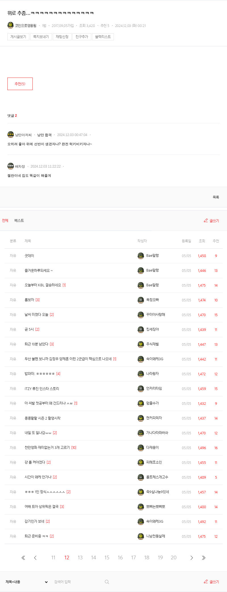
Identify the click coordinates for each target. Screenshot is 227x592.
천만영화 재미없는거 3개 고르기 (47, 447)
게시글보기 (18, 37)
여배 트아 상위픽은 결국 (42, 507)
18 (146, 557)
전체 (5, 220)
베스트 (19, 220)
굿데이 (29, 256)
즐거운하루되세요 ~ (39, 270)
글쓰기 (214, 221)
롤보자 (29, 300)
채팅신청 (62, 37)
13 (80, 557)
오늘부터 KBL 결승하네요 (43, 285)
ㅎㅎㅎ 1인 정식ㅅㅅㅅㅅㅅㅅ (45, 492)
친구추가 (82, 37)
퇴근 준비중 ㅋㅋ (36, 536)
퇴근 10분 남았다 (36, 344)
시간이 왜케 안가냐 (38, 477)
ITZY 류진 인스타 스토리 (42, 389)
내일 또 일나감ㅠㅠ (38, 433)
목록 (216, 197)
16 (120, 557)
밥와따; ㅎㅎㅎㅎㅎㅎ (40, 374)
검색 (107, 582)
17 (133, 557)
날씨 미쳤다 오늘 (36, 314)
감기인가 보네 (34, 521)
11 (53, 557)
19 (160, 557)
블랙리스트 (103, 37)
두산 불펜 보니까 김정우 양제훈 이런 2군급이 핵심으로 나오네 (68, 359)
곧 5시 (29, 329)
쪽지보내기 (41, 37)
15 (107, 557)
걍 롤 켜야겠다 (35, 462)
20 (174, 557)
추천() (20, 84)
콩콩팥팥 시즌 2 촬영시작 (43, 418)
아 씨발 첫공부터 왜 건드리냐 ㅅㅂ (49, 403)
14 (93, 557)
